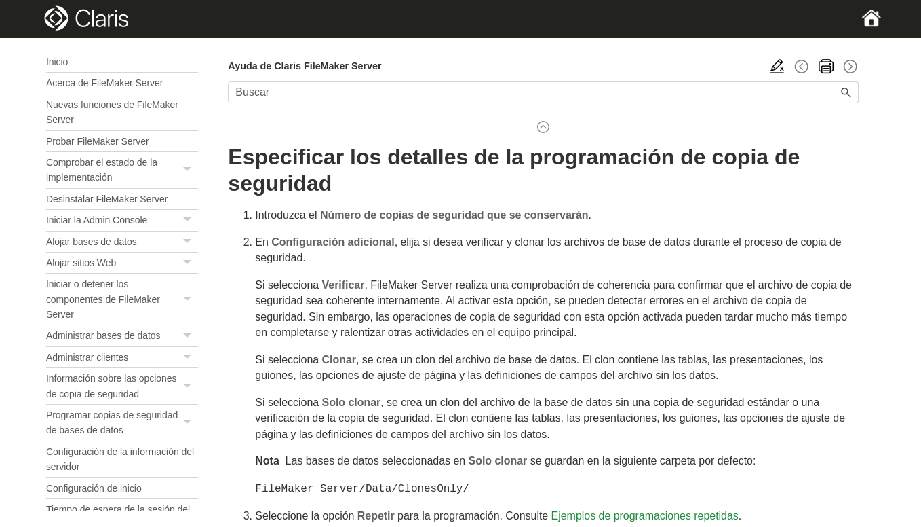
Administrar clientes (122, 357)
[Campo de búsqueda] (543, 92)
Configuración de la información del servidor (120, 459)
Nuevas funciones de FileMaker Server (112, 112)
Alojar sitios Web (122, 263)
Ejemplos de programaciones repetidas (645, 514)
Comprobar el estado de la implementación (122, 170)
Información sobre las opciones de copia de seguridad (122, 386)
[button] (188, 170)
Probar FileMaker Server (97, 141)
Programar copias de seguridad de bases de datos (122, 423)
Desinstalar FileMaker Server (107, 199)
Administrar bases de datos (122, 335)
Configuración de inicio (94, 488)
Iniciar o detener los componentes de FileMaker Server (122, 299)
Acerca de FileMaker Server (104, 82)
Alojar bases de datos (122, 242)
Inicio (57, 61)
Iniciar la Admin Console (122, 220)
